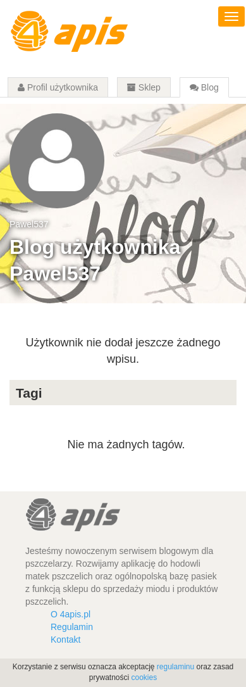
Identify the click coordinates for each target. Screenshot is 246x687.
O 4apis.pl (70, 614)
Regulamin (72, 627)
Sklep (144, 87)
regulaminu (175, 666)
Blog (204, 87)
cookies (144, 677)
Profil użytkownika (58, 87)
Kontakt (65, 639)
